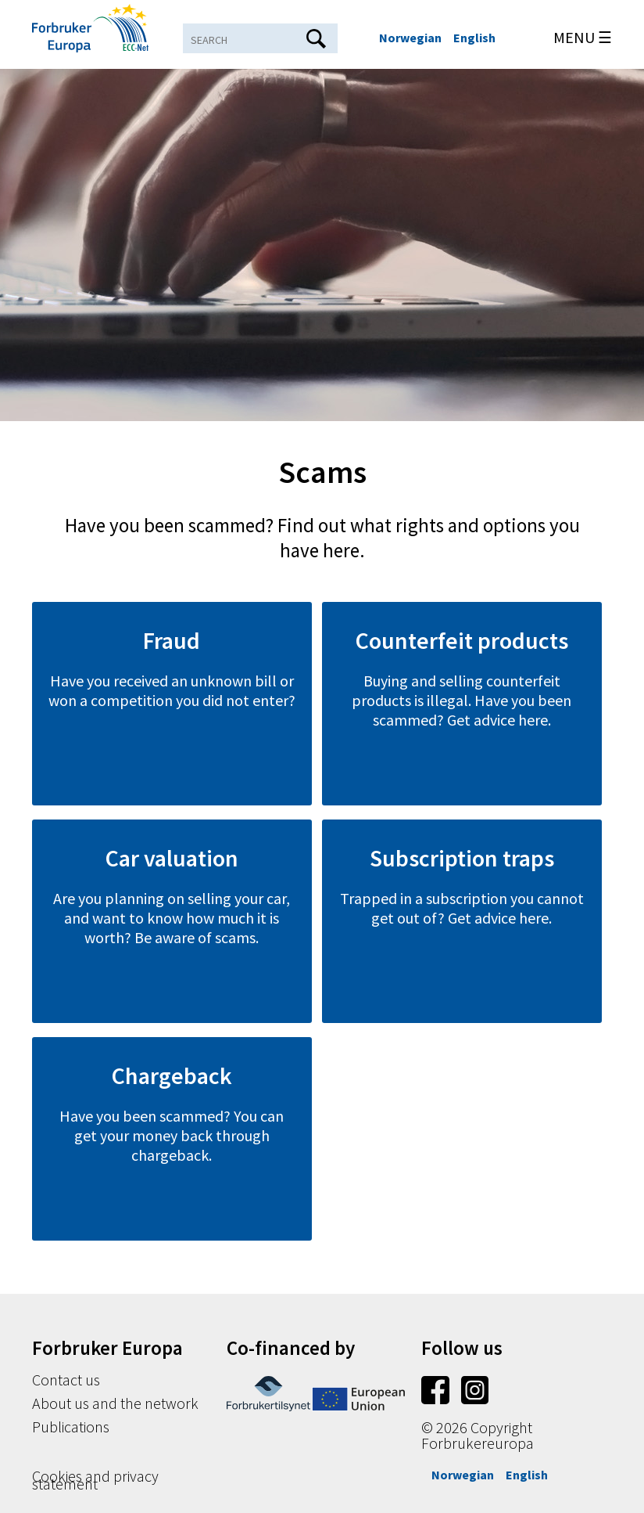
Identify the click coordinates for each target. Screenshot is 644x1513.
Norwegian (410, 37)
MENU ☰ (582, 37)
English (474, 37)
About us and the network (115, 1403)
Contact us (66, 1379)
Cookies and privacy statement (95, 1479)
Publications (70, 1426)
